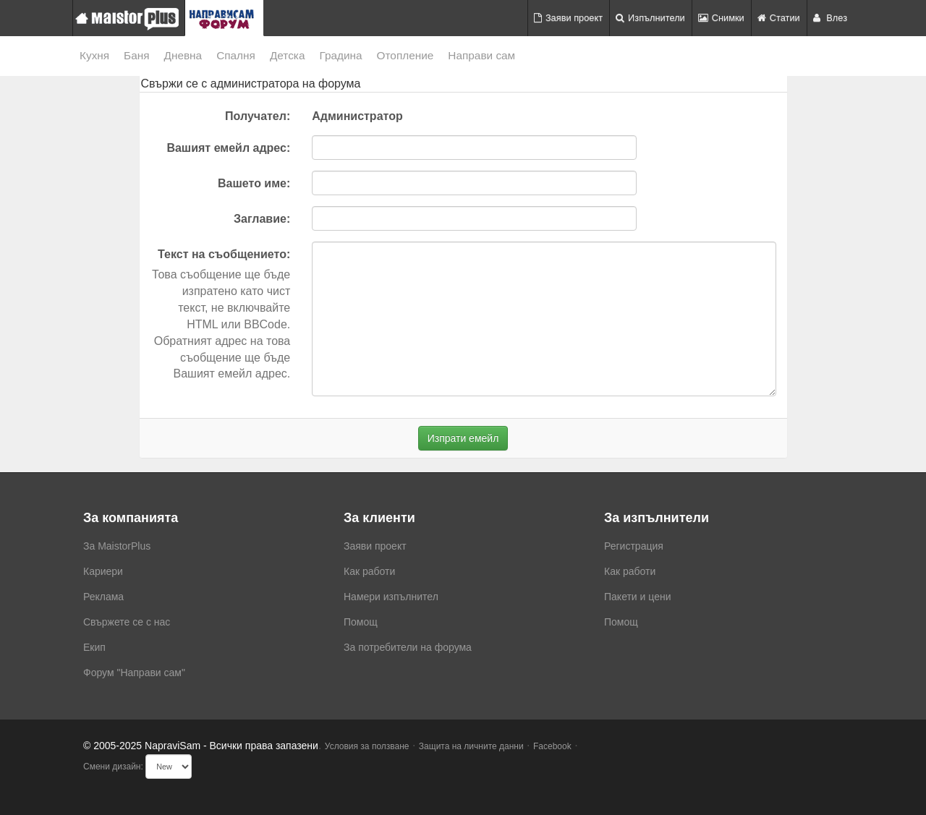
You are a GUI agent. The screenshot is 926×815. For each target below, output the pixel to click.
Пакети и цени (637, 596)
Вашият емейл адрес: (228, 148)
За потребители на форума (408, 647)
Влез (830, 17)
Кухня (94, 55)
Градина (340, 55)
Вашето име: (254, 183)
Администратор (357, 116)
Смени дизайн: (113, 766)
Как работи (369, 571)
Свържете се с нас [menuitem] (126, 622)
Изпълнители (650, 17)
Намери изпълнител (391, 596)
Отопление (405, 55)
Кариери (103, 571)
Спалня (235, 55)
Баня (136, 55)
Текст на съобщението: (224, 254)
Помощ (361, 622)
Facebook (552, 746)
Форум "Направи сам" (134, 672)
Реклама (103, 596)
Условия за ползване (367, 746)
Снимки (721, 17)
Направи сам (481, 55)
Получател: (257, 116)
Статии (778, 17)
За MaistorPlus (116, 546)
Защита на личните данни (471, 746)
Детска (287, 55)
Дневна (183, 55)
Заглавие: (262, 219)
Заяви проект (568, 17)
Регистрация (633, 546)
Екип (94, 647)
